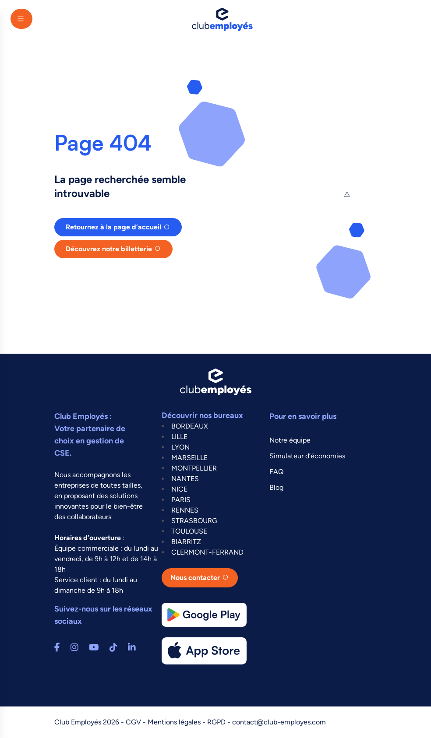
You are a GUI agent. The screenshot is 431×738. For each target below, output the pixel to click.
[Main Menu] (21, 19)
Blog (276, 487)
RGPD (217, 722)
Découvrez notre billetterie (109, 249)
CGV (134, 722)
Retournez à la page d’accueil (113, 227)
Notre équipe (290, 440)
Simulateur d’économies (307, 456)
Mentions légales (175, 722)
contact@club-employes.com (279, 722)
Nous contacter (195, 577)
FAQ (276, 471)
